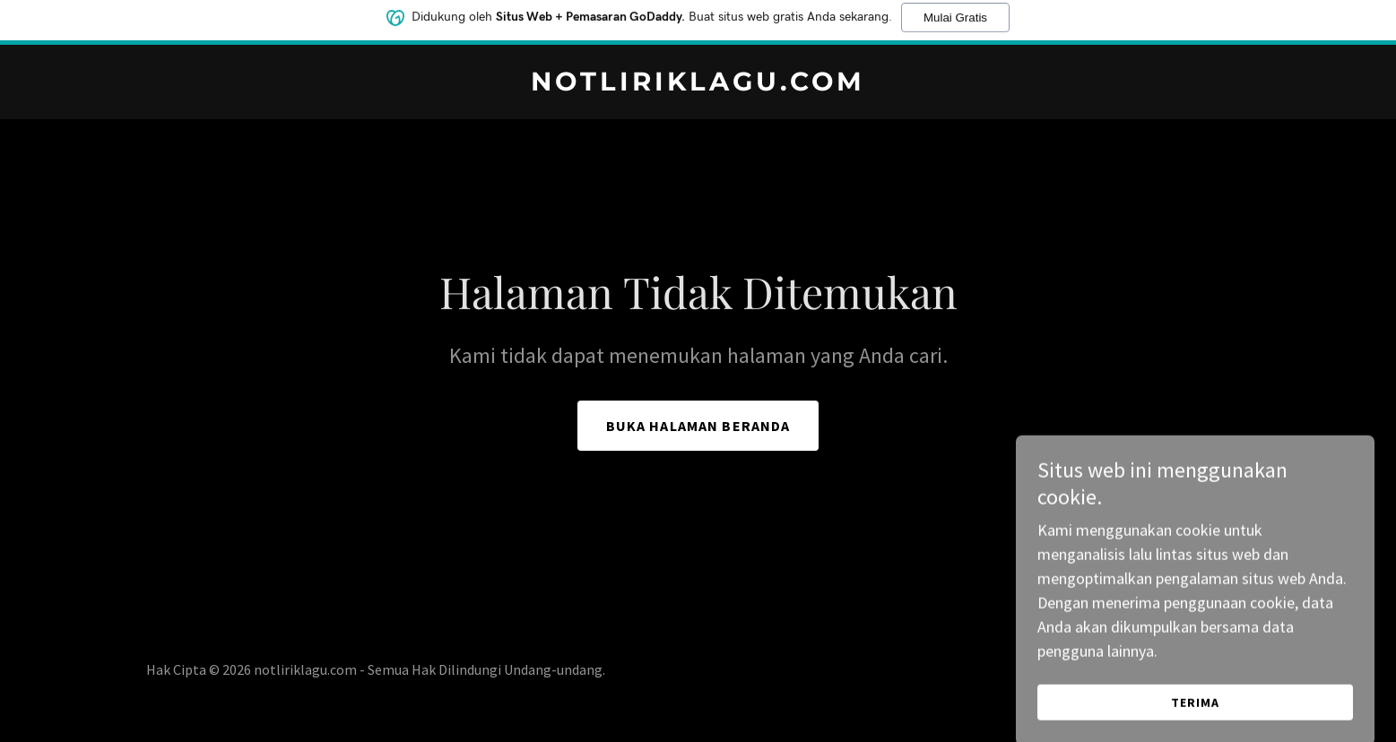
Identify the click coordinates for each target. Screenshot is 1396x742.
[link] (698, 84)
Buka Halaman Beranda (698, 426)
